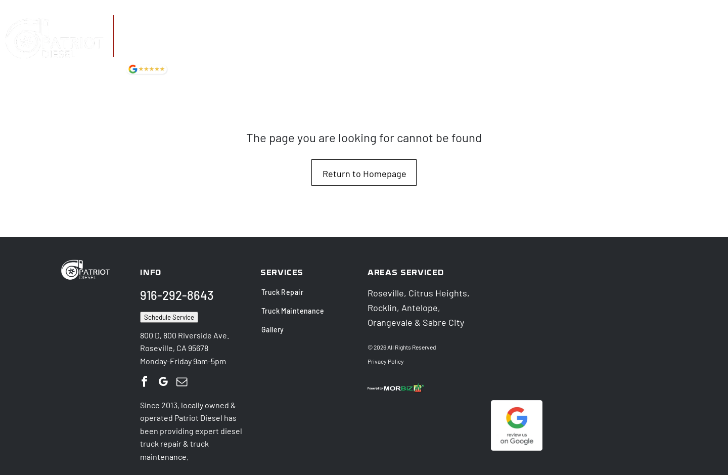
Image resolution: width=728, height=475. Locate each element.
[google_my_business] (163, 381)
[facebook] (144, 381)
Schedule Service (169, 316)
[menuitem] (328, 44)
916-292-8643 (163, 23)
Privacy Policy (386, 360)
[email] (181, 381)
